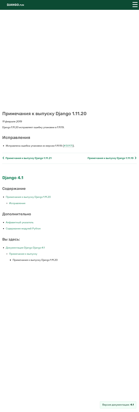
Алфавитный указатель (20, 222)
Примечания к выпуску (23, 254)
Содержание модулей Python (23, 228)
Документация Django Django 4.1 (25, 247)
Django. (15, 5)
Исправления (17, 203)
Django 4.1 (12, 177)
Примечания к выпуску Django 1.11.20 (28, 197)
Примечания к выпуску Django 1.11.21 (27, 158)
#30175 (68, 146)
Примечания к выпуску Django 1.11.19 (112, 158)
